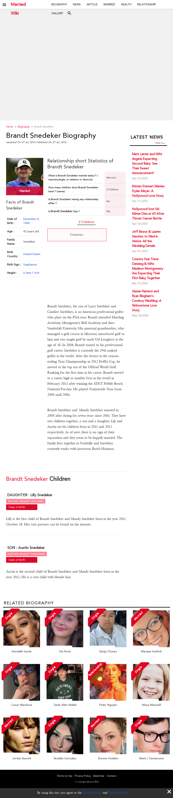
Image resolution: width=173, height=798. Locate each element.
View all (160, 143)
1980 (26, 223)
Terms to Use (64, 775)
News (77, 4)
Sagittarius (30, 264)
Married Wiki (18, 4)
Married (109, 4)
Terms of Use (117, 792)
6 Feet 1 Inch (31, 272)
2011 (31, 507)
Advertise (98, 775)
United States (31, 254)
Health (126, 4)
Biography (59, 4)
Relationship (146, 4)
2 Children (86, 222)
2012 (31, 559)
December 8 (31, 218)
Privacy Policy (92, 792)
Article (92, 4)
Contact (111, 775)
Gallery (57, 13)
